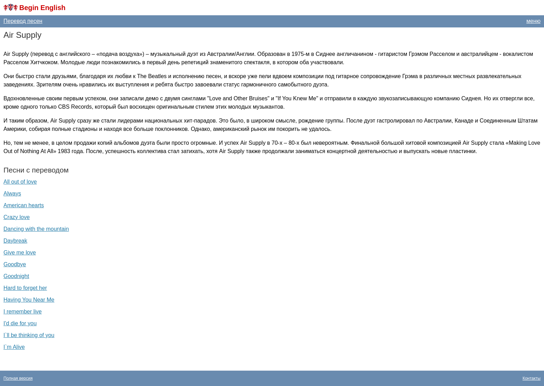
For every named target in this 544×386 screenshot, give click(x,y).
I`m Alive (14, 347)
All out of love (20, 182)
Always (12, 193)
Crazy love (16, 217)
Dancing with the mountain (36, 229)
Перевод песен (22, 21)
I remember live (22, 311)
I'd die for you (20, 323)
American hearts (23, 205)
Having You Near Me (28, 300)
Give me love (19, 252)
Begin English (42, 7)
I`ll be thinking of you (28, 335)
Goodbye (14, 264)
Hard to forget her (25, 288)
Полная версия (18, 378)
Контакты (531, 378)
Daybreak (15, 241)
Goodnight (16, 276)
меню (533, 21)
